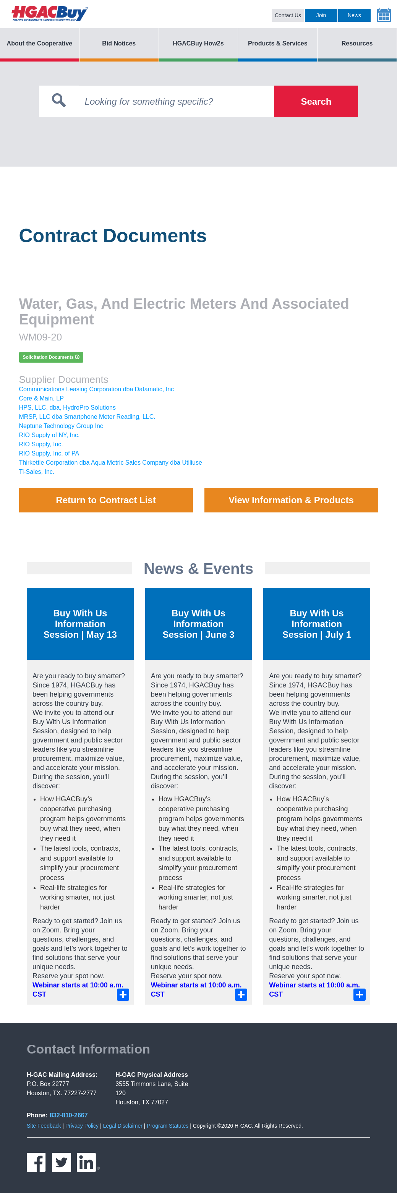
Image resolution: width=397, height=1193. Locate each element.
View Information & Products (291, 500)
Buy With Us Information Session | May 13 (80, 624)
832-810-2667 (69, 1115)
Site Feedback (44, 1126)
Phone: (37, 1115)
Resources (357, 43)
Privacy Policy (82, 1126)
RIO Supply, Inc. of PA (49, 453)
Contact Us (288, 15)
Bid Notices (119, 43)
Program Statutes (167, 1126)
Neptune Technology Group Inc (61, 426)
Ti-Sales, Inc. (37, 471)
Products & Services (278, 43)
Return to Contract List (106, 500)
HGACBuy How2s (198, 43)
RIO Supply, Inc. (41, 444)
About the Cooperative (40, 43)
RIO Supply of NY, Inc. (49, 435)
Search (316, 101)
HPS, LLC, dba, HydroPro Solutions (67, 407)
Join (321, 15)
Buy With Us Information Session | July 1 (316, 624)
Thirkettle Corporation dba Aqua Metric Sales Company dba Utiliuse (110, 462)
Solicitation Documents (51, 357)
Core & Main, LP (41, 398)
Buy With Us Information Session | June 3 (198, 624)
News (354, 15)
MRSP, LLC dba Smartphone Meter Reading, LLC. (87, 416)
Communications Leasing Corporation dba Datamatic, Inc (96, 389)
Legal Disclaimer (122, 1126)
